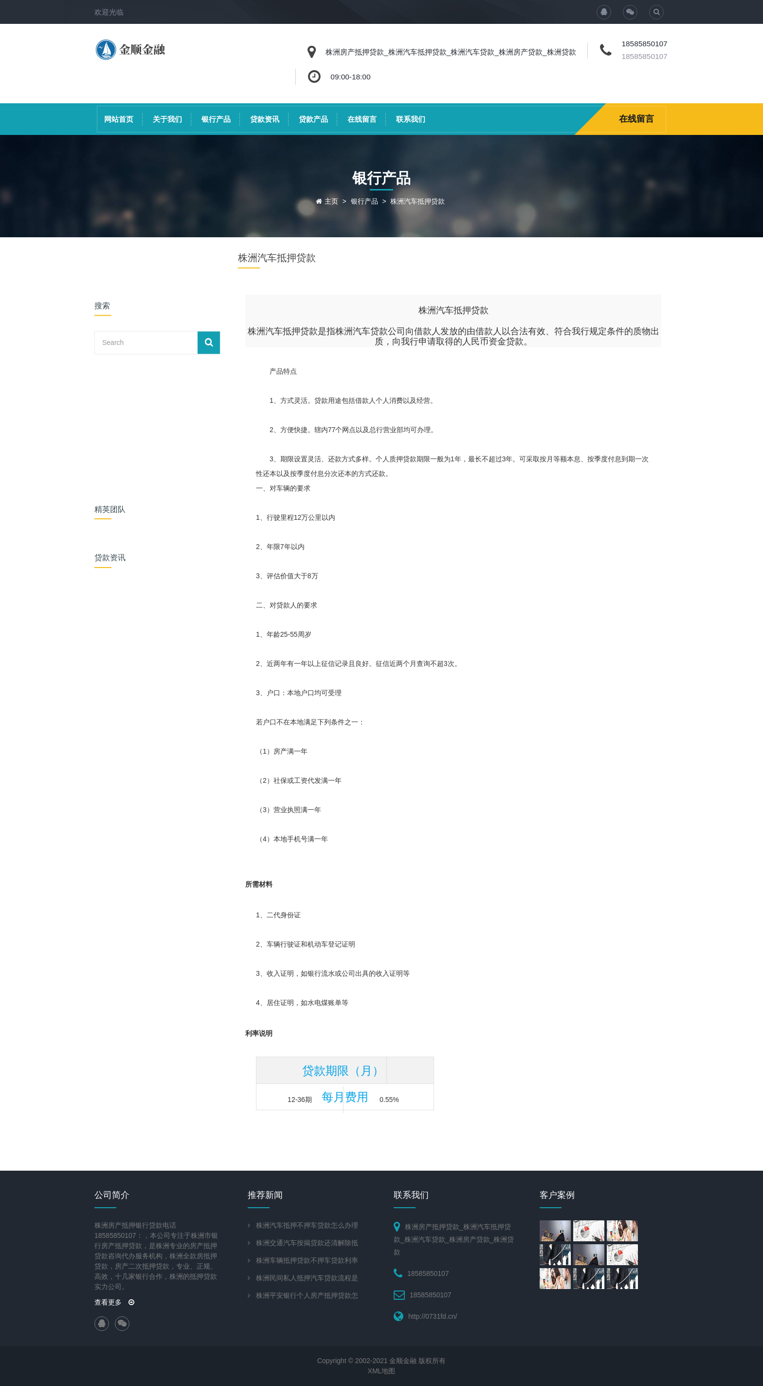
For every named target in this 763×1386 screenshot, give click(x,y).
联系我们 (410, 119)
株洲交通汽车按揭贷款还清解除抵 (307, 1243)
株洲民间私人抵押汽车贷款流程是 (307, 1278)
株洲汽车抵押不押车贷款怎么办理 (307, 1225)
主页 (331, 201)
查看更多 (114, 1302)
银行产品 (216, 119)
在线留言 (362, 119)
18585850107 (644, 56)
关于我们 (167, 119)
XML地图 (382, 1371)
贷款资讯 (264, 119)
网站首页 (118, 119)
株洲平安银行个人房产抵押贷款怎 (307, 1295)
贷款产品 (313, 119)
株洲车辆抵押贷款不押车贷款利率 (307, 1260)
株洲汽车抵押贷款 (417, 201)
